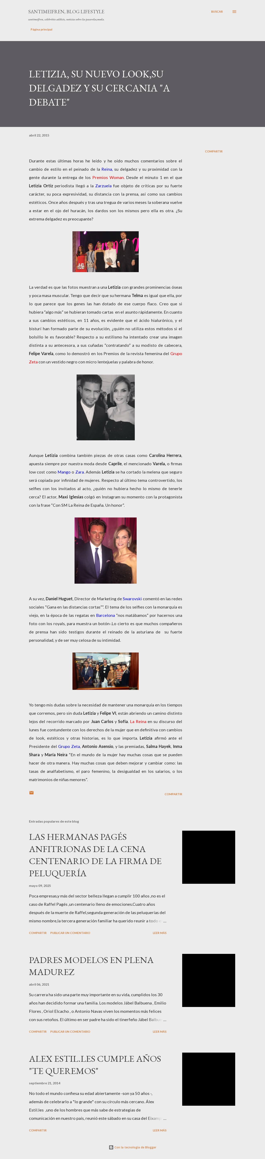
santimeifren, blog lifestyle (66, 11)
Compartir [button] (214, 151)
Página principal (41, 29)
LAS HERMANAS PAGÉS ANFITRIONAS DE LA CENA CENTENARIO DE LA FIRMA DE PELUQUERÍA (95, 855)
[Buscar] (217, 11)
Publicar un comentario (70, 933)
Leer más (159, 933)
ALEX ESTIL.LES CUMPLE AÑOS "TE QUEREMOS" (95, 1065)
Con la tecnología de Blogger (132, 1147)
